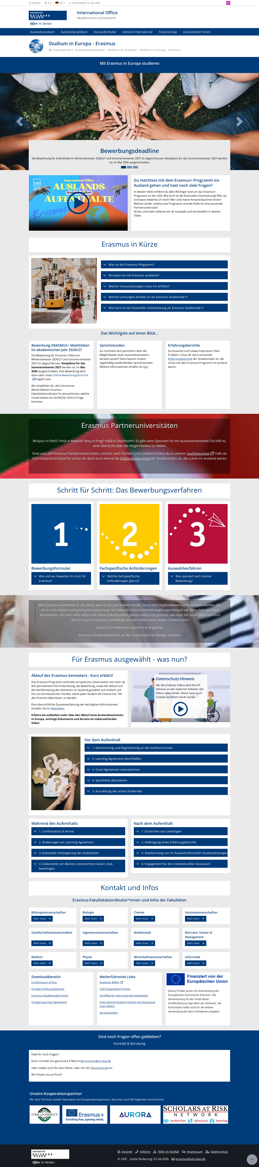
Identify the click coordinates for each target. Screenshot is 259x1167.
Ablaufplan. (58, 708)
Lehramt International (137, 32)
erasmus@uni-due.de (97, 1061)
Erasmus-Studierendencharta (49, 995)
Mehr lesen (40, 918)
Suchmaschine (198, 453)
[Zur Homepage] (48, 18)
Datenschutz (216, 1152)
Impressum (192, 1152)
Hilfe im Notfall (166, 1152)
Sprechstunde (99, 1068)
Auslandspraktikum (74, 32)
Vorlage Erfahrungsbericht (47, 989)
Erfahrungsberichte (180, 359)
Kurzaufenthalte (105, 32)
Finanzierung (168, 32)
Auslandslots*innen (196, 32)
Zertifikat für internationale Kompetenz (124, 995)
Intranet (125, 1152)
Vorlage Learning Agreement (49, 1002)
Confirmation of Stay (44, 982)
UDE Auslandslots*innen (115, 989)
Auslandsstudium (42, 32)
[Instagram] (228, 3)
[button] (19, 121)
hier (145, 367)
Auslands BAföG (109, 982)
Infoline (142, 1152)
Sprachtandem (109, 1013)
